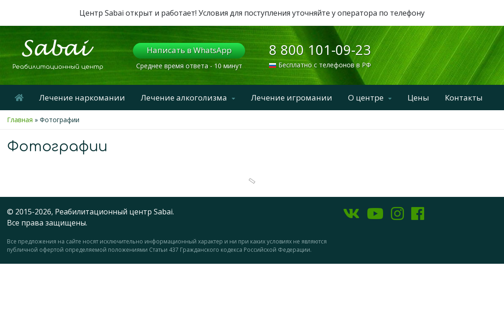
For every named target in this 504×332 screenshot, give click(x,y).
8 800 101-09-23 (320, 50)
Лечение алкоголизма (184, 97)
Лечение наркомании (82, 97)
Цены (418, 97)
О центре (366, 97)
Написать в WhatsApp (189, 50)
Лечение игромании (291, 97)
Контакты (464, 97)
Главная (20, 119)
